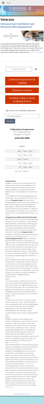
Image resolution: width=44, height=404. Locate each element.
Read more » (33, 236)
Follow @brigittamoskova (22, 394)
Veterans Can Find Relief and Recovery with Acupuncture (17, 25)
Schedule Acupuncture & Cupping (22, 81)
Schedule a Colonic (22, 90)
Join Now (10, 121)
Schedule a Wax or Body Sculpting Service (22, 99)
